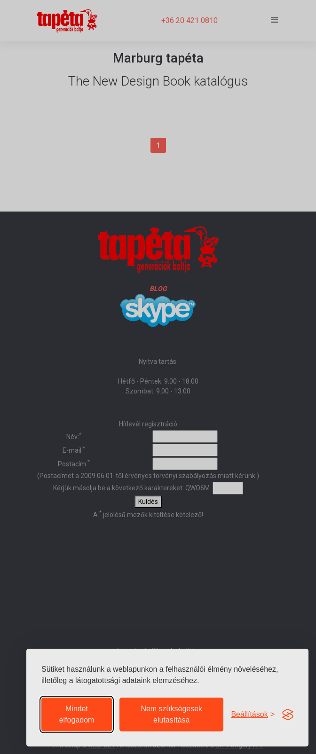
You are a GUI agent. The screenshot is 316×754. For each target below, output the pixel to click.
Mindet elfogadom (77, 714)
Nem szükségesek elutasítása (171, 714)
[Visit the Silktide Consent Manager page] (287, 714)
